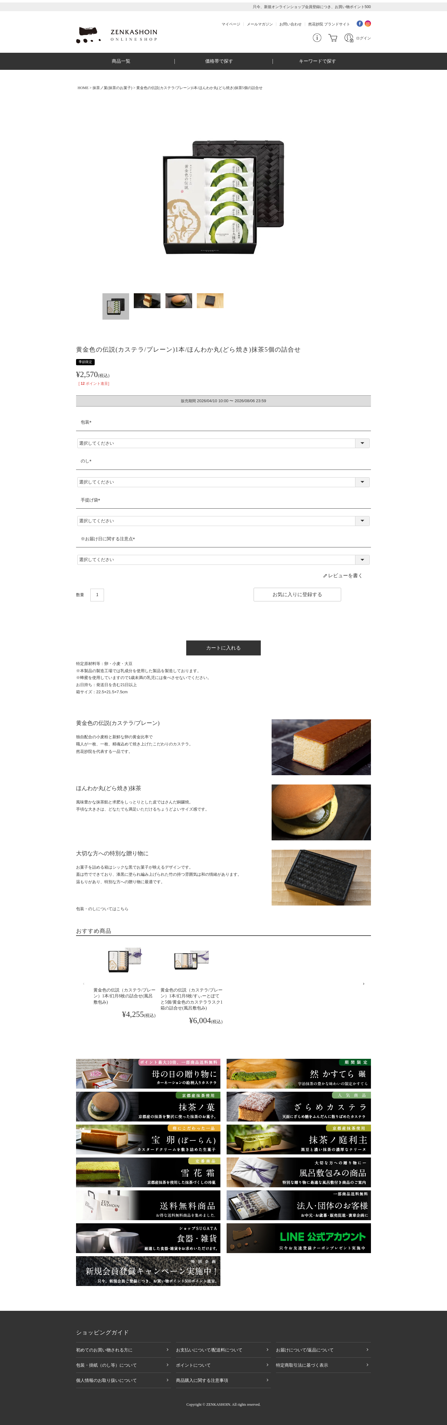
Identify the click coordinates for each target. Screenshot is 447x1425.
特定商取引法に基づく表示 (302, 1365)
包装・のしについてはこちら (102, 908)
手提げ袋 (91, 499)
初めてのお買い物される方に (104, 1349)
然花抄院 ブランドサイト (329, 24)
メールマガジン (260, 24)
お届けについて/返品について (305, 1349)
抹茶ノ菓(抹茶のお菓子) (112, 88)
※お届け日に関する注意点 (109, 538)
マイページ (231, 24)
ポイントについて (193, 1365)
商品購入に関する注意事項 (202, 1380)
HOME (83, 88)
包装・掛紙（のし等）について (106, 1365)
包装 (87, 422)
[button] (83, 984)
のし (87, 460)
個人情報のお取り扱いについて (106, 1380)
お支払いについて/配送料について (209, 1349)
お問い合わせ (290, 24)
